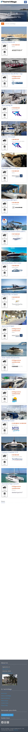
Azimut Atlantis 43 (8, 42)
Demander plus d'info (7, 715)
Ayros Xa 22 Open (8, 326)
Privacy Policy (4, 705)
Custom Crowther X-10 (10, 452)
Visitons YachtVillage (6, 695)
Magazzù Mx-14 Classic (10, 295)
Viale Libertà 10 (6, 669)
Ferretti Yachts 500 (8, 389)
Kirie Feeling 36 (7, 105)
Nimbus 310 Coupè (8, 137)
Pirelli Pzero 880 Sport (9, 200)
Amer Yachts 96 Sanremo (10, 358)
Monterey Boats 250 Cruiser (11, 263)
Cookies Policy (4, 703)
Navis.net (16, 730)
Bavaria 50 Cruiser (8, 421)
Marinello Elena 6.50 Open (11, 168)
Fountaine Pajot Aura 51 (10, 484)
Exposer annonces (5, 698)
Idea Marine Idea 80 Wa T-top (12, 74)
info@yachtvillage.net (7, 673)
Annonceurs (4, 693)
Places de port (4, 700)
